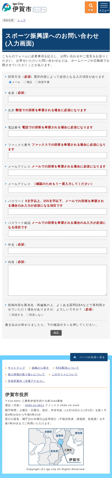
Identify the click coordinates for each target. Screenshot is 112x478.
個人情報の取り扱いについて (26, 374)
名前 (11, 93)
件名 (11, 244)
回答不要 (44, 82)
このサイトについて (65, 374)
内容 (11, 261)
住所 (11, 110)
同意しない (36, 314)
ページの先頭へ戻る (92, 357)
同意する (17, 314)
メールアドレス (19, 166)
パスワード (16, 201)
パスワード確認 (19, 222)
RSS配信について (67, 367)
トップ (21, 20)
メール (16, 82)
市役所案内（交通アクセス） (26, 380)
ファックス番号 (19, 144)
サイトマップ (16, 367)
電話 (29, 82)
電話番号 (14, 127)
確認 (56, 332)
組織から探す (40, 367)
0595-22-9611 (34, 405)
